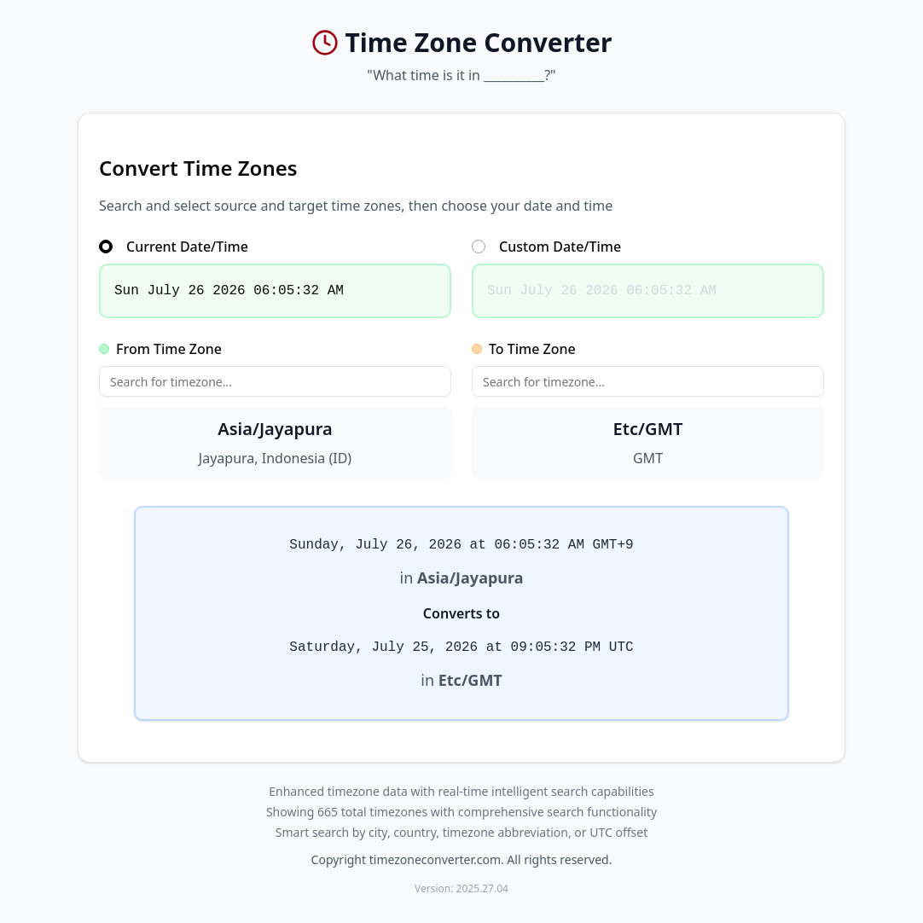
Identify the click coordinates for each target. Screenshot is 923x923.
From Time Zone (160, 349)
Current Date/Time (173, 246)
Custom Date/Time (546, 246)
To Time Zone (524, 349)
